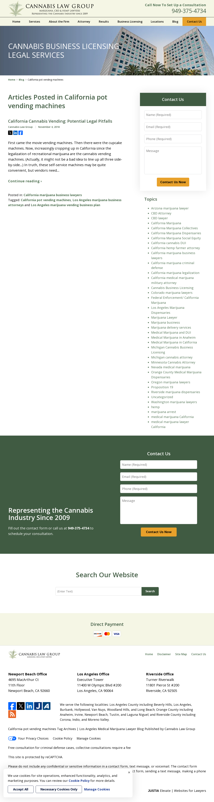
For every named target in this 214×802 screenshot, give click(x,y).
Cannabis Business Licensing (172, 288)
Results (104, 21)
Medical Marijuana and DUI (171, 332)
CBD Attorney (161, 213)
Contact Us (194, 21)
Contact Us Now (173, 182)
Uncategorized (162, 397)
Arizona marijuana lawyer (170, 208)
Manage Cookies (89, 738)
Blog (175, 21)
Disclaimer (164, 654)
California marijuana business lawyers (53, 195)
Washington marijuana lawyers (174, 402)
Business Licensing (130, 21)
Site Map (181, 654)
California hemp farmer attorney (175, 248)
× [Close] (129, 772)
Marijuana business (165, 322)
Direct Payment (107, 624)
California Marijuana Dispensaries (176, 233)
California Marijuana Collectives (174, 228)
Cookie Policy (62, 738)
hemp (155, 407)
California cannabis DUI (168, 243)
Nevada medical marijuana (170, 367)
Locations (157, 21)
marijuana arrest (163, 412)
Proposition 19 (162, 387)
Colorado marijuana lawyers (171, 293)
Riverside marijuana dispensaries (175, 392)
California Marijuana (166, 223)
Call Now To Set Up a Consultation (175, 5)
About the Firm (59, 21)
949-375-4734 (189, 10)
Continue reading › (25, 181)
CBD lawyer (159, 218)
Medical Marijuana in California (174, 342)
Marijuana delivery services (171, 327)
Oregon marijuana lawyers (170, 382)
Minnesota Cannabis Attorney (173, 362)
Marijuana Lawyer (164, 317)
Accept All (20, 789)
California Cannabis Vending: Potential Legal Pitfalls (60, 121)
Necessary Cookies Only (58, 789)
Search (150, 591)
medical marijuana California (172, 417)
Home (16, 21)
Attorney (84, 21)
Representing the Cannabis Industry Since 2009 (50, 514)
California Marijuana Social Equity (176, 238)
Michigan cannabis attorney (171, 357)
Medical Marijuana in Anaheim (173, 337)
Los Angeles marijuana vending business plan (65, 205)
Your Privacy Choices (28, 738)
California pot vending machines (46, 200)
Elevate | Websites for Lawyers (177, 791)
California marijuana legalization (175, 273)
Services (34, 21)
